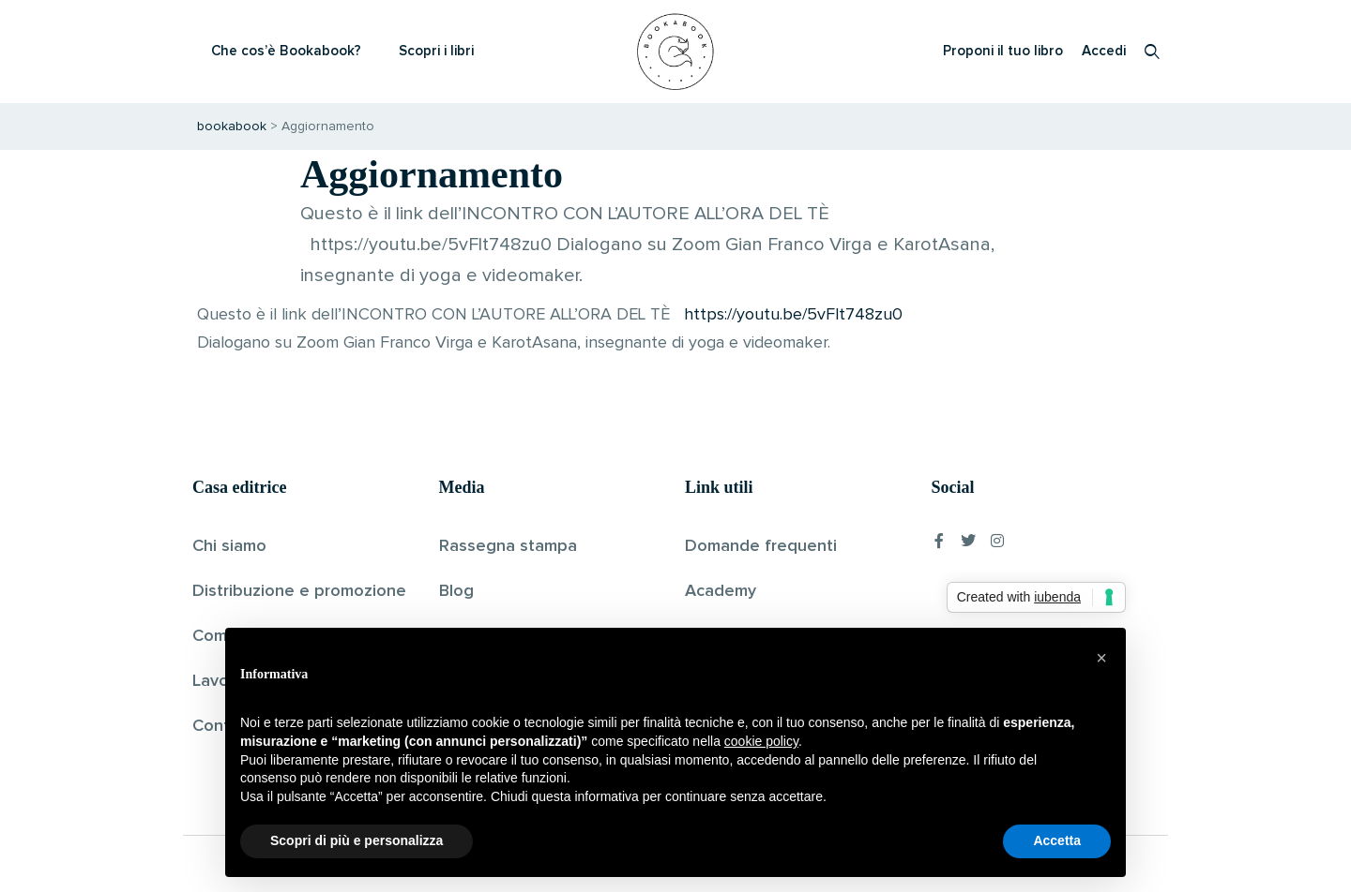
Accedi (1104, 51)
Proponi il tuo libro (1003, 51)
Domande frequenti (761, 546)
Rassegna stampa (508, 546)
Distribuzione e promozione (299, 591)
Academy (720, 591)
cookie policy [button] (761, 741)
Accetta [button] (1057, 840)
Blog (456, 591)
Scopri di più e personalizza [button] (356, 840)
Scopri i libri (436, 51)
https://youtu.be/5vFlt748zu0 (793, 314)
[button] (1101, 658)
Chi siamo (229, 546)
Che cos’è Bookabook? (286, 51)
